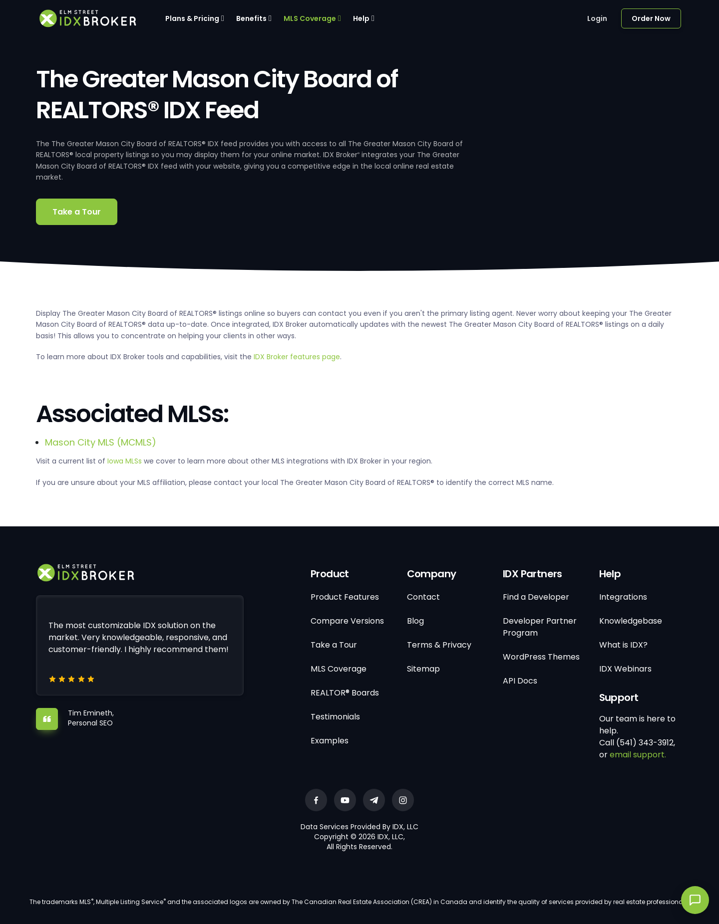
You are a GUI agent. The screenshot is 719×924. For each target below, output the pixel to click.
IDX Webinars (625, 669)
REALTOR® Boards (345, 692)
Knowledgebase (630, 621)
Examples (330, 740)
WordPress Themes (541, 657)
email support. (638, 754)
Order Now (651, 18)
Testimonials (335, 716)
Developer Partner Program (540, 627)
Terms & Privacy (439, 645)
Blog (415, 621)
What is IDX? (623, 645)
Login (597, 18)
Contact (423, 597)
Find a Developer (536, 597)
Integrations (623, 597)
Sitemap (423, 669)
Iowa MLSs (124, 461)
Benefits (251, 18)
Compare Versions (347, 621)
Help (361, 18)
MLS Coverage (310, 18)
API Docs (520, 681)
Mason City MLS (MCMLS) (100, 442)
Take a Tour (76, 212)
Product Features (345, 597)
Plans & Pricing (192, 18)
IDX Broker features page (297, 357)
